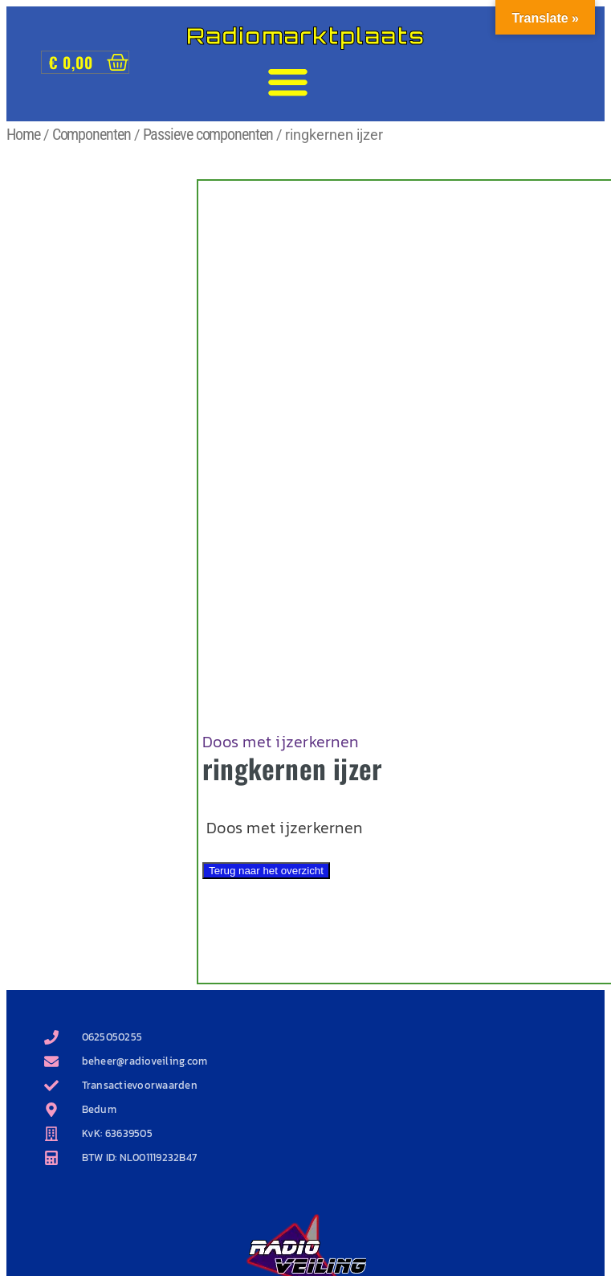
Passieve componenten (208, 134)
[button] (287, 82)
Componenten (91, 134)
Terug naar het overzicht (266, 871)
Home (23, 134)
